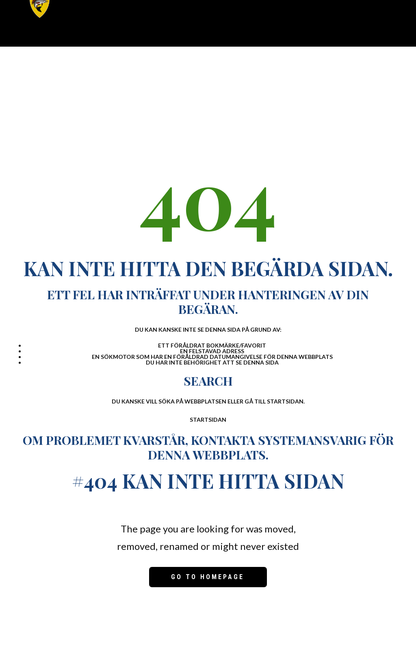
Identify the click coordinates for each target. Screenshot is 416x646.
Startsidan (208, 419)
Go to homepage (207, 577)
